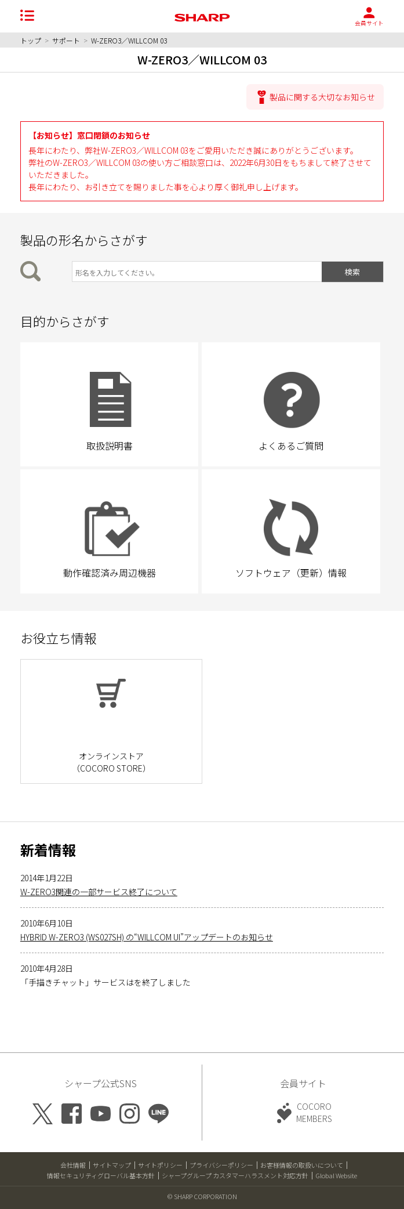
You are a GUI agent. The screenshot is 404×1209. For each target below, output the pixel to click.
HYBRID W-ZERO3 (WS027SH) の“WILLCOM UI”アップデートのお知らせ (146, 937)
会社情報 (73, 1165)
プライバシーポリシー (221, 1165)
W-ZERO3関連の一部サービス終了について (98, 891)
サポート (66, 40)
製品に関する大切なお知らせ (322, 97)
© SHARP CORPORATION (202, 1196)
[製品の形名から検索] (197, 271)
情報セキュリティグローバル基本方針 (101, 1175)
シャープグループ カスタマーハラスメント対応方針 (235, 1175)
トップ (30, 40)
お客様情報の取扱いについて (301, 1165)
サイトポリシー (160, 1165)
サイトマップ (112, 1165)
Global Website (336, 1175)
